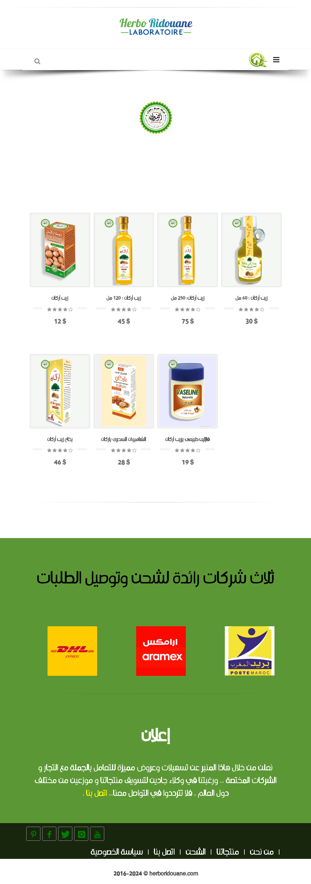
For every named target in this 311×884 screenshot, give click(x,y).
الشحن (196, 852)
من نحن (262, 852)
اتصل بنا (164, 852)
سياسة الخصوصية (117, 852)
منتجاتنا (228, 852)
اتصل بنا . (94, 793)
